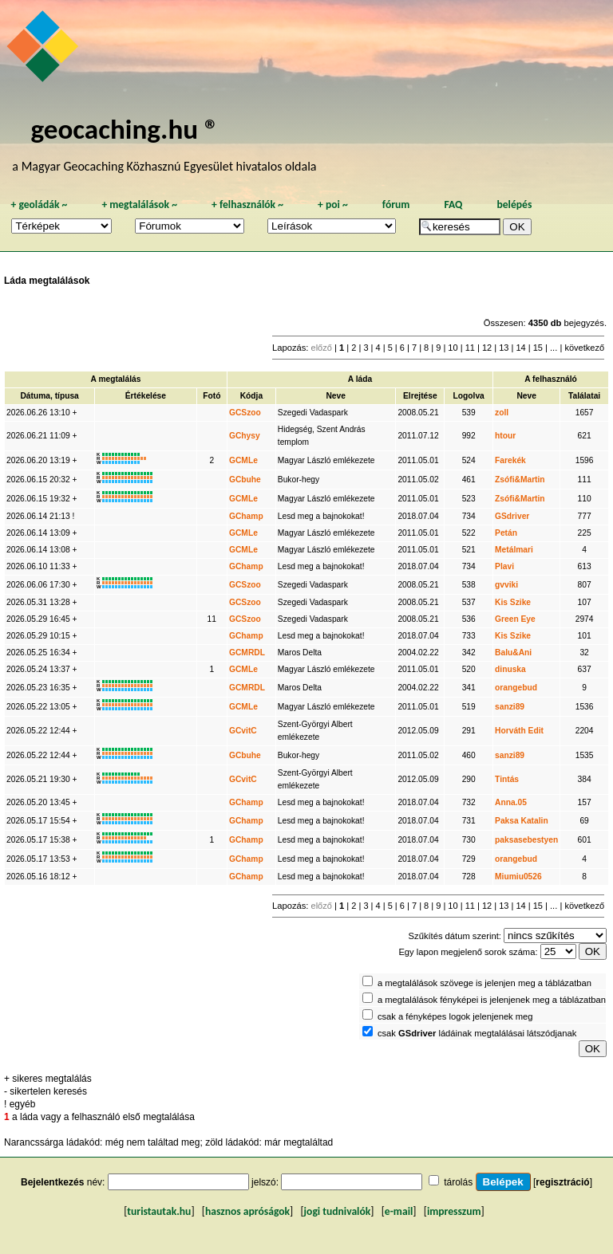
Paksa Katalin (521, 820)
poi (333, 204)
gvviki (506, 584)
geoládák (38, 204)
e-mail (399, 1211)
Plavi (504, 566)
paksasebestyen (526, 839)
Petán (506, 533)
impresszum (454, 1211)
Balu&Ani (513, 652)
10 (452, 347)
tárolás (458, 1182)
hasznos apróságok (247, 1211)
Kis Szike (513, 602)
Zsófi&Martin (520, 479)
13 (503, 347)
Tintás (507, 779)
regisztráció (562, 1182)
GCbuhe (245, 479)
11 (470, 347)
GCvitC (243, 730)
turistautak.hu (159, 1211)
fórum (396, 204)
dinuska (510, 669)
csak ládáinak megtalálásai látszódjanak (477, 1033)
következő (584, 347)
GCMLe (243, 460)
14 (520, 347)
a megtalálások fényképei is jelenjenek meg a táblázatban (492, 999)
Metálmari (514, 549)
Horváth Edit (519, 730)
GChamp (246, 516)
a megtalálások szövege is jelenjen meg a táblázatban (484, 983)
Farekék (510, 460)
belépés (514, 204)
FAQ (453, 204)
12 (487, 347)
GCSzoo (245, 412)
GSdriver (512, 516)
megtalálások (139, 204)
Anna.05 (511, 802)
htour (505, 435)
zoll (501, 412)
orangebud (516, 687)
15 (538, 347)
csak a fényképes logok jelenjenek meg (455, 1016)
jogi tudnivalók (337, 1211)
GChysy (244, 435)
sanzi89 (509, 706)
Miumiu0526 (518, 876)
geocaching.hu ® (124, 129)
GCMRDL (247, 652)
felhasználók (247, 204)
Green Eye (515, 619)
